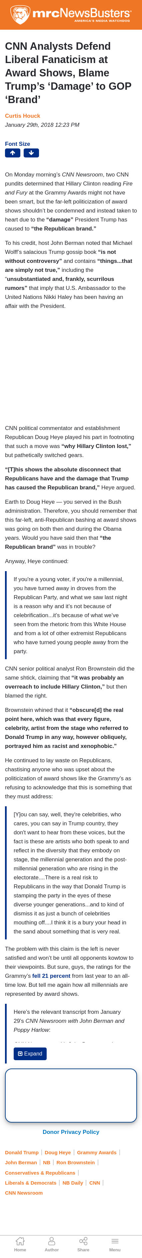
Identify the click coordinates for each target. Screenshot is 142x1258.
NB (46, 1162)
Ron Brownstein (76, 1162)
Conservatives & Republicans (40, 1173)
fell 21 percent (51, 976)
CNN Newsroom (24, 1193)
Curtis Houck (22, 116)
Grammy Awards (96, 1152)
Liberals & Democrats (30, 1183)
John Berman (21, 1162)
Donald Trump (22, 1152)
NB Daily (73, 1183)
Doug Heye (58, 1152)
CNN (94, 1183)
